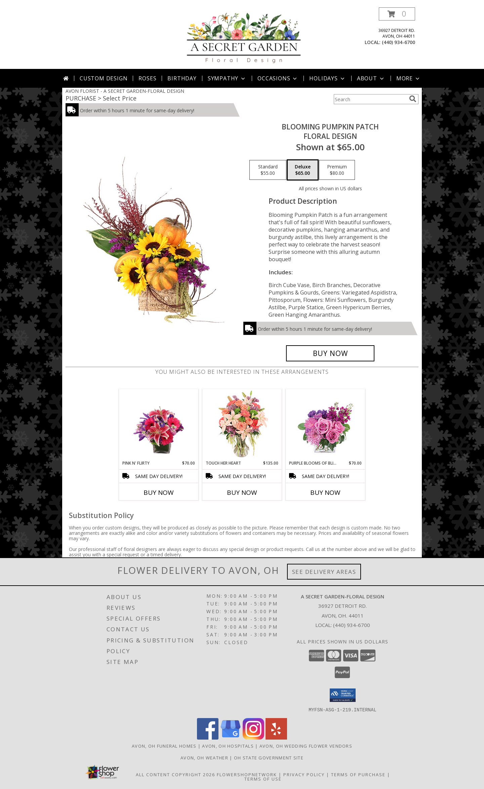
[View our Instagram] (253, 737)
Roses (147, 78)
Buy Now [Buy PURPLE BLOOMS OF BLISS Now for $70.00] (325, 492)
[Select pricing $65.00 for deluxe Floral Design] (303, 170)
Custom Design (103, 78)
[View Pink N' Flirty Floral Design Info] (159, 425)
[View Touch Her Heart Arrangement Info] (242, 425)
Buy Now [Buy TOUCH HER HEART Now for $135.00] (242, 492)
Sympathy (227, 78)
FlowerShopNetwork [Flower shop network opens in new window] (247, 774)
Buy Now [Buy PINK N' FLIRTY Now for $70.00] (159, 492)
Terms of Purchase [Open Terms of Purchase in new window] (358, 774)
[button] (397, 14)
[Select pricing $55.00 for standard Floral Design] (268, 170)
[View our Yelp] (276, 737)
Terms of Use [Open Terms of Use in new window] (263, 779)
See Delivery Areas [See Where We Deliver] (324, 572)
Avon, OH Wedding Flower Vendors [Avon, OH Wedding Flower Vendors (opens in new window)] (305, 746)
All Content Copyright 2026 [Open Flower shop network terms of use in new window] (175, 774)
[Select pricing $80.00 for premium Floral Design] (337, 170)
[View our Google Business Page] (230, 737)
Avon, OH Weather (204, 757)
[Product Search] (370, 99)
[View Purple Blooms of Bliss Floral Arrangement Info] (325, 425)
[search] (412, 99)
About (371, 78)
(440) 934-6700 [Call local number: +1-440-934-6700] (398, 42)
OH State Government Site (269, 757)
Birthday (181, 78)
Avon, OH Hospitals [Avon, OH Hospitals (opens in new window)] (227, 746)
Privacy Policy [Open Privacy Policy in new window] (304, 774)
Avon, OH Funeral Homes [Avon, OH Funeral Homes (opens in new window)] (164, 746)
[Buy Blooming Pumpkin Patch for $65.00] (330, 353)
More (408, 78)
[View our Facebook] (207, 737)
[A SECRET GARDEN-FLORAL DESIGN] (244, 38)
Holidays (327, 78)
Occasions (277, 78)
